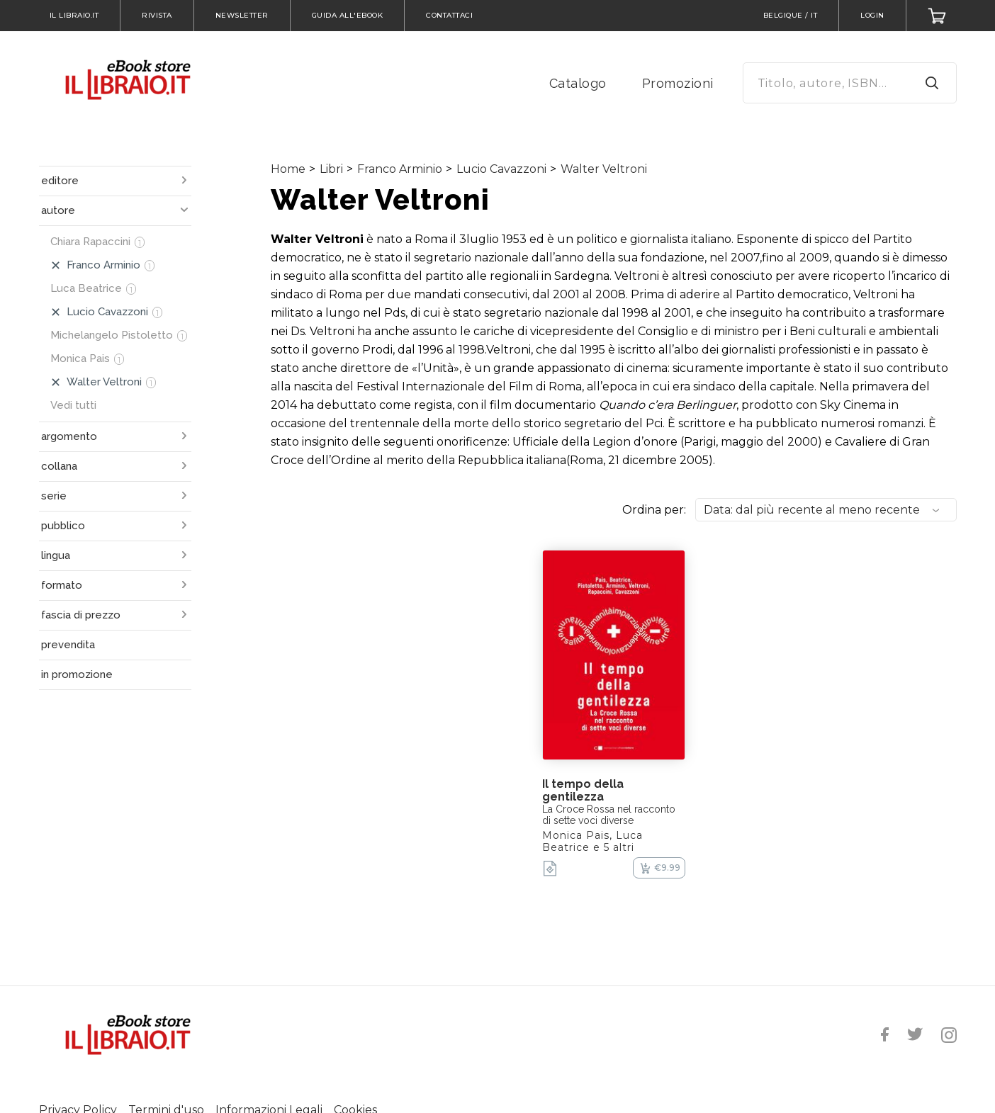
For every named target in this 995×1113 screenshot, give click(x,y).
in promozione (77, 674)
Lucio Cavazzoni (501, 169)
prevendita (68, 644)
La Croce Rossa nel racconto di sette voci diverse (608, 814)
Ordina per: (654, 509)
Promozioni (678, 83)
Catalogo (578, 83)
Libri (331, 169)
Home (288, 169)
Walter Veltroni (604, 169)
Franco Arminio (399, 169)
